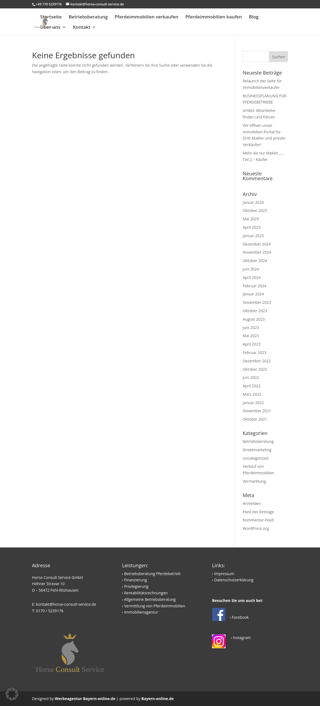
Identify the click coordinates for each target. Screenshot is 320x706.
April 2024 (252, 277)
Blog (254, 17)
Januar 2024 (253, 293)
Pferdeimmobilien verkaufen (146, 17)
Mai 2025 (251, 218)
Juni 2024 (251, 269)
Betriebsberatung (88, 17)
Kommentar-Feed (258, 520)
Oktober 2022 (255, 369)
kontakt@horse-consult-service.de (66, 604)
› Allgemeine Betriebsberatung (149, 599)
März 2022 (252, 394)
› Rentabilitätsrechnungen (145, 592)
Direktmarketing (257, 449)
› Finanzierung (134, 579)
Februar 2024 (254, 285)
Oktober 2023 (255, 310)
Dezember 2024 (257, 244)
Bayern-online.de (157, 698)
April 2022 (252, 385)
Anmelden (252, 503)
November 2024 (257, 252)
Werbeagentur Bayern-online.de (85, 698)
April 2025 (252, 227)
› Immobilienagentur (140, 612)
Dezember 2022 (257, 360)
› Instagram (240, 637)
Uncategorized (255, 458)
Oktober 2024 (255, 260)
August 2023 (254, 319)
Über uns (50, 27)
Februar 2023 (254, 352)
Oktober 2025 (255, 210)
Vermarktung (254, 481)
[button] (12, 694)
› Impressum (223, 573)
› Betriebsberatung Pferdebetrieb (151, 573)
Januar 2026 (253, 202)
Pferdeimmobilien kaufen (213, 17)
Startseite (51, 17)
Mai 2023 (251, 335)
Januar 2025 (253, 235)
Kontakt (81, 27)
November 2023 (257, 302)
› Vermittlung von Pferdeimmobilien (153, 605)
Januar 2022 (253, 402)
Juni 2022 (251, 377)
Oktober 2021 (255, 419)
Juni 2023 (251, 327)
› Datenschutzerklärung (232, 579)
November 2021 (257, 410)
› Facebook (239, 617)
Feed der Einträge (258, 511)
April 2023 (252, 344)
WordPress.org (256, 528)
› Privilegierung (135, 586)
